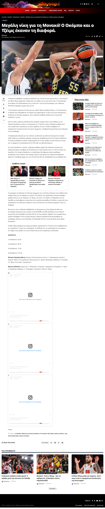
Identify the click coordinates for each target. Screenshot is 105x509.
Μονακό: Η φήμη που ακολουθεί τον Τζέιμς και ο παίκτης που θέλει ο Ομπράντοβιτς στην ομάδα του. (37, 183)
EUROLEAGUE (41, 474)
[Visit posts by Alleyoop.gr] (2, 483)
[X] (82, 4)
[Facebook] (80, 4)
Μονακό (56, 434)
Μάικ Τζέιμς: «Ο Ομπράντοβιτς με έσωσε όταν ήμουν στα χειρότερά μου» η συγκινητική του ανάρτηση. (18, 183)
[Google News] (87, 4)
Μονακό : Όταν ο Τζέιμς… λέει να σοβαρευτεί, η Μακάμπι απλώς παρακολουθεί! (50, 479)
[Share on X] (94, 37)
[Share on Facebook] (92, 37)
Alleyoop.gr (5, 36)
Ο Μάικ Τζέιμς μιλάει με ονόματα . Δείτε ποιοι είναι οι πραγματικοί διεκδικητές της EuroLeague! (87, 479)
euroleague (18, 434)
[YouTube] (84, 4)
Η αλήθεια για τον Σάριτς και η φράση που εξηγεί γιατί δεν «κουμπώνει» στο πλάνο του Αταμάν (94, 149)
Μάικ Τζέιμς (50, 434)
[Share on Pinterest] (4, 113)
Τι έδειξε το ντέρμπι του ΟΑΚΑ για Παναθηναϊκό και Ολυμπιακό (93, 172)
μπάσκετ (61, 434)
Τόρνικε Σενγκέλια (24, 437)
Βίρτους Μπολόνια (34, 434)
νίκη (65, 434)
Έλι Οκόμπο (43, 434)
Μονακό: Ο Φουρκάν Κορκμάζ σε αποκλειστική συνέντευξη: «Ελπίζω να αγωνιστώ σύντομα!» (56, 182)
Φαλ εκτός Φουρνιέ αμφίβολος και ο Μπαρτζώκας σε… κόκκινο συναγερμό (93, 161)
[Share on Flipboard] (97, 37)
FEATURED (49, 474)
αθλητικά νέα (25, 434)
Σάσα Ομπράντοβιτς (13, 437)
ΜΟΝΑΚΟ (5, 21)
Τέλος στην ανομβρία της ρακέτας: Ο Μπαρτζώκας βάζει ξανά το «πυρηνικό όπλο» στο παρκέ (92, 125)
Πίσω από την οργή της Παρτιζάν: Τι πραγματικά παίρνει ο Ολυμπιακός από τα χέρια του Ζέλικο (94, 137)
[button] (92, 4)
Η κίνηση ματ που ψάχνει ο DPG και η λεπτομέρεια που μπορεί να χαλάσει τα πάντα (93, 115)
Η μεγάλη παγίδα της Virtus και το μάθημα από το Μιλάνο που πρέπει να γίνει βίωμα (94, 104)
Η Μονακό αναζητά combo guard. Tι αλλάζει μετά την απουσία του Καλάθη (17, 478)
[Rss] (89, 4)
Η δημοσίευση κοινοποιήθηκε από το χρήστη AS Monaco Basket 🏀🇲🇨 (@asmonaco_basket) (31, 322)
